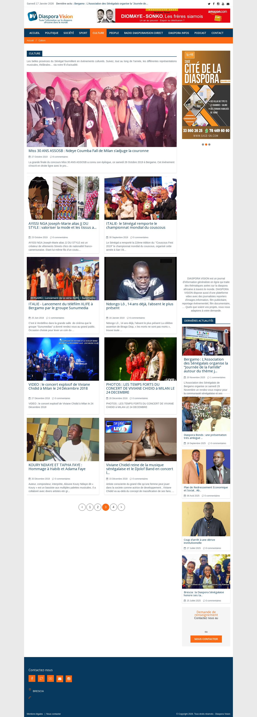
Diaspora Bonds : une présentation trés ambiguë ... (205, 434)
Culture (98, 30)
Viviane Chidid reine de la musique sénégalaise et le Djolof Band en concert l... (139, 466)
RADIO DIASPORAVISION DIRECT (143, 30)
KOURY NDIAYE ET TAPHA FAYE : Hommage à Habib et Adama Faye (57, 464)
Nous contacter (206, 636)
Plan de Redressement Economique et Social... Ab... (206, 486)
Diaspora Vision (222, 712)
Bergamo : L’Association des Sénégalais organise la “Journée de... (111, 3)
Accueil (34, 30)
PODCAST (200, 30)
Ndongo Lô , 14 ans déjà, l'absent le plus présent (139, 303)
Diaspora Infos (178, 30)
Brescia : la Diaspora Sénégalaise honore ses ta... (204, 591)
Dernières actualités (198, 318)
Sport (83, 30)
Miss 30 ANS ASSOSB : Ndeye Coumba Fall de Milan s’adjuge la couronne (89, 148)
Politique (51, 30)
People (114, 30)
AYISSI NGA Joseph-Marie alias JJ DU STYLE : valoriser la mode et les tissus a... (63, 223)
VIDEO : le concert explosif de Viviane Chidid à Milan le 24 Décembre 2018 (59, 384)
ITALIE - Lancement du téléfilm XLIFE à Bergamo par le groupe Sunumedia (61, 303)
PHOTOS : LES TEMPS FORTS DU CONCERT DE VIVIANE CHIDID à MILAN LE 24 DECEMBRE (140, 386)
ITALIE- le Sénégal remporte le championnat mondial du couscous (135, 223)
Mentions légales (35, 712)
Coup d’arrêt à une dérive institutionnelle (199, 539)
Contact (217, 30)
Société (69, 30)
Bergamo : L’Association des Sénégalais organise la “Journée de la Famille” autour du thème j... (206, 363)
